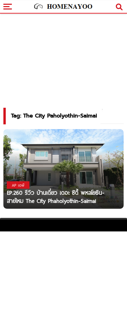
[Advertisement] (63, 278)
